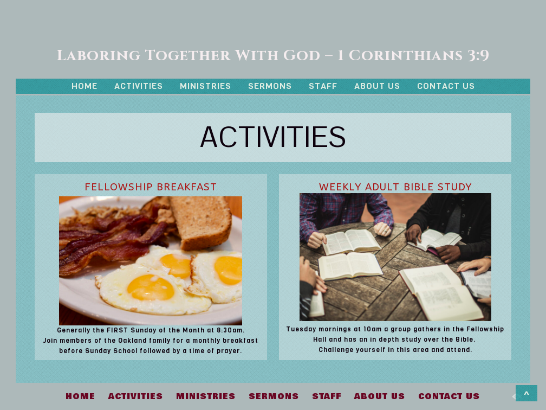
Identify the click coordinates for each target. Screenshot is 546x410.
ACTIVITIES (138, 86)
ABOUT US (377, 86)
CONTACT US (446, 86)
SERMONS (270, 86)
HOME (85, 86)
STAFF (323, 86)
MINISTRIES (205, 86)
